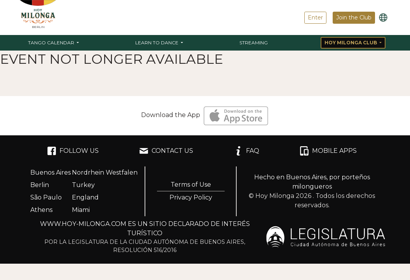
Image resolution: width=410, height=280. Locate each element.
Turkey (83, 185)
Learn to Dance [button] (157, 43)
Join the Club (354, 17)
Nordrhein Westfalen (105, 172)
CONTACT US (166, 151)
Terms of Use (191, 184)
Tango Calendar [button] (51, 43)
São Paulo (46, 197)
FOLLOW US (73, 151)
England (85, 197)
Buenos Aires (50, 172)
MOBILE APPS (328, 151)
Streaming (253, 43)
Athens (41, 210)
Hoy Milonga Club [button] (351, 43)
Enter (315, 17)
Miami (81, 210)
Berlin (39, 185)
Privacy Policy (190, 197)
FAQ (246, 151)
